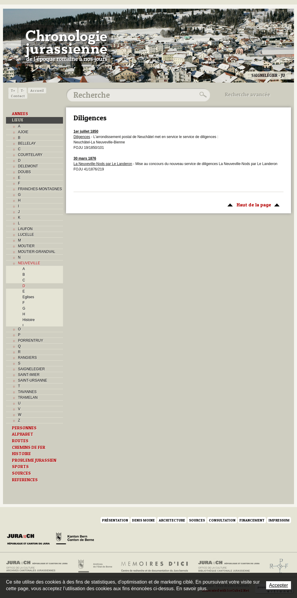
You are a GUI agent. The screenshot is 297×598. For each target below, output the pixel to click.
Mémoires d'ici (155, 566)
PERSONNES (24, 428)
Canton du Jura (30, 539)
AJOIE (23, 132)
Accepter (278, 585)
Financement (252, 520)
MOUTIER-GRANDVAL (36, 252)
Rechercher (202, 95)
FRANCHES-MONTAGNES (40, 189)
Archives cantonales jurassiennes (39, 566)
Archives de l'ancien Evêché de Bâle (277, 566)
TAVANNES (27, 392)
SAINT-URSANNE (32, 380)
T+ (13, 90)
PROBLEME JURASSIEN (34, 460)
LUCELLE (26, 235)
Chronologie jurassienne (66, 45)
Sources (197, 520)
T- (22, 90)
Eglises (28, 297)
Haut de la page (252, 204)
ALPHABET (22, 434)
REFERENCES (25, 479)
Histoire (28, 320)
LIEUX (17, 120)
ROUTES (20, 440)
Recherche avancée (247, 95)
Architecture (172, 520)
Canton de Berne (75, 539)
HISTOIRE (21, 453)
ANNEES (20, 113)
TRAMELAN (28, 397)
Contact (18, 96)
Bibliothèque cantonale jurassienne (229, 566)
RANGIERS (27, 358)
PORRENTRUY (30, 340)
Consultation (222, 520)
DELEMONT (28, 166)
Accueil (37, 90)
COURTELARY (30, 155)
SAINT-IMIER (29, 375)
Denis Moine (143, 520)
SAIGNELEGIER (31, 369)
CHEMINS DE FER (28, 447)
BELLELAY (27, 143)
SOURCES (21, 473)
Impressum (279, 520)
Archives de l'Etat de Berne (94, 566)
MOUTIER (26, 246)
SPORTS (20, 466)
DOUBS (24, 172)
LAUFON (25, 229)
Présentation (115, 520)
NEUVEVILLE (29, 263)
